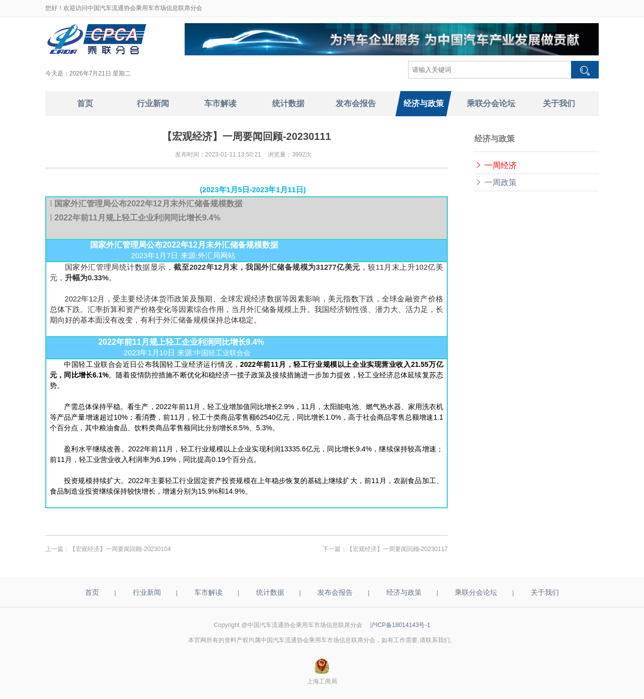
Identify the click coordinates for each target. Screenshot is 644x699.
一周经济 (495, 165)
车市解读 (208, 592)
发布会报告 (335, 592)
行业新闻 (147, 592)
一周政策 (495, 182)
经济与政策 (404, 592)
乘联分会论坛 (476, 592)
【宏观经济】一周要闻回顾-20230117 (397, 549)
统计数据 (270, 592)
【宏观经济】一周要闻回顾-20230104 (120, 549)
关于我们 (545, 592)
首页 (92, 592)
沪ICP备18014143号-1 (400, 625)
